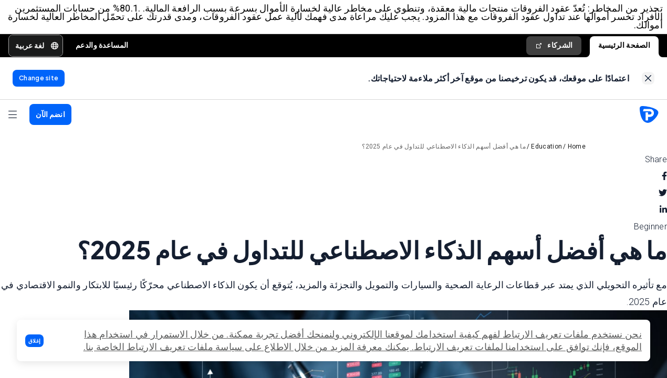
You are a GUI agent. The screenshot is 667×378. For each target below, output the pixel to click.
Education (546, 146)
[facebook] (664, 176)
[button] (34, 340)
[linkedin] (663, 210)
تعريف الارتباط (443, 346)
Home (577, 146)
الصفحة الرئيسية (624, 45)
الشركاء (553, 45)
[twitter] (663, 193)
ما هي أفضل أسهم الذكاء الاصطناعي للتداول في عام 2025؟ (444, 146)
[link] (648, 78)
